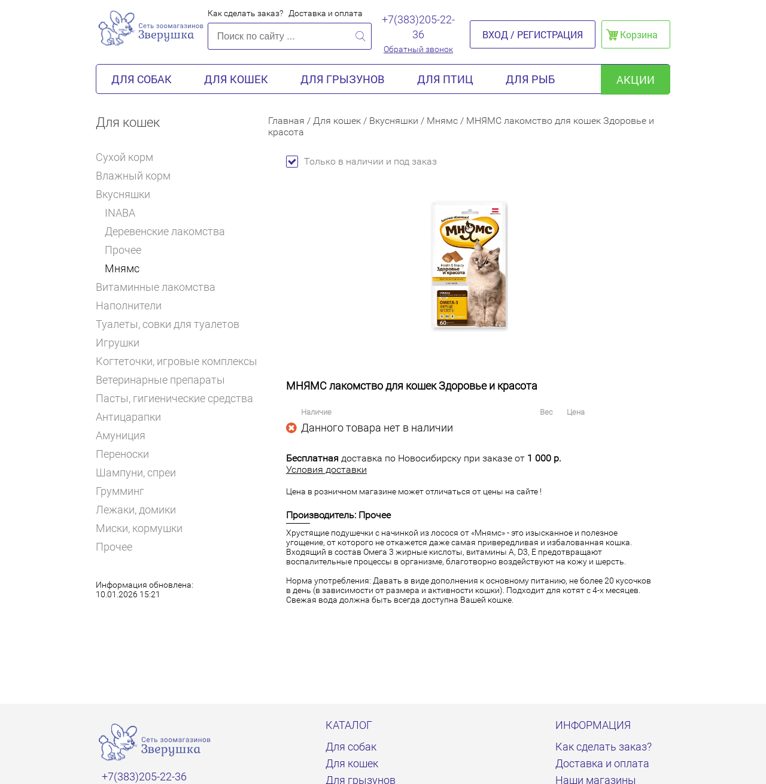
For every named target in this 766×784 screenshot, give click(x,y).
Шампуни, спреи (136, 472)
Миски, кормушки (139, 528)
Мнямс (122, 268)
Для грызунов (342, 79)
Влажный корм (138, 175)
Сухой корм (129, 157)
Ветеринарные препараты (165, 379)
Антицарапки (128, 417)
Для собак (141, 79)
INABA (120, 212)
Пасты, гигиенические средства (174, 398)
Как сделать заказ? (245, 13)
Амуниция (120, 435)
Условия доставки (326, 469)
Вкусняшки (127, 194)
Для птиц (445, 79)
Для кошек (236, 79)
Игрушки (123, 342)
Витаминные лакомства (161, 287)
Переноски (122, 454)
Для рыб (530, 79)
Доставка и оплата (325, 13)
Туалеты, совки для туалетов (167, 324)
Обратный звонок (418, 49)
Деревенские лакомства (165, 231)
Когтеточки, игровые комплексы (176, 361)
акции (635, 79)
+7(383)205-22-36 (418, 27)
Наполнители (134, 305)
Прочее (123, 250)
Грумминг (125, 491)
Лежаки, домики (136, 509)
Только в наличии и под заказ (361, 161)
